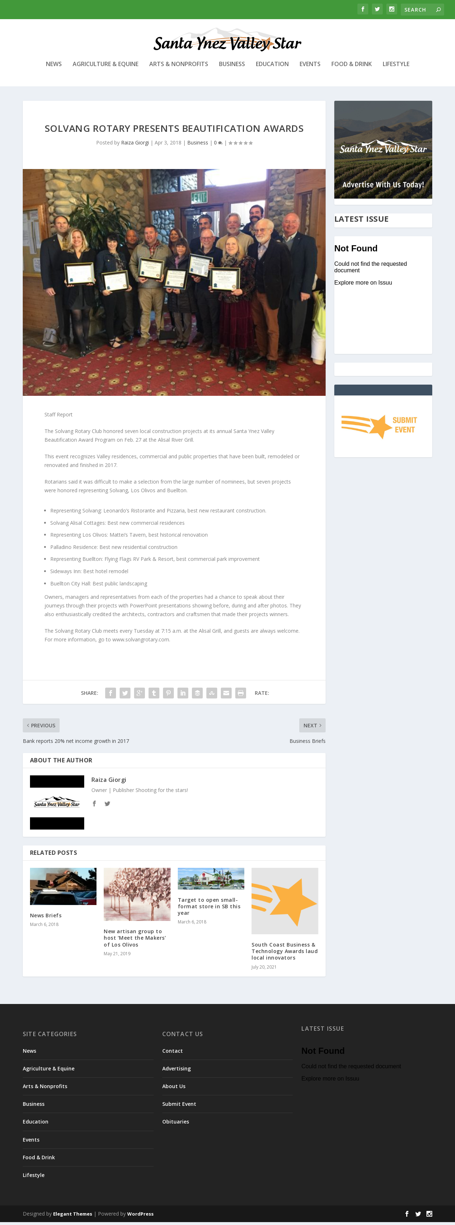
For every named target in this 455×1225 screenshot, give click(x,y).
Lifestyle (396, 67)
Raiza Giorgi (135, 145)
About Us (173, 1089)
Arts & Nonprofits (178, 67)
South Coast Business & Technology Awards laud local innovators (285, 954)
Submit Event (179, 1106)
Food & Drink (351, 67)
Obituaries (175, 1124)
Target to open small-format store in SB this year (209, 909)
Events (310, 67)
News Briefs (46, 918)
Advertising (176, 1071)
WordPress (140, 1216)
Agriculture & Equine (105, 67)
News (54, 67)
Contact (172, 1053)
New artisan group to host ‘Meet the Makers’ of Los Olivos (135, 941)
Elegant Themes (72, 1216)
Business (232, 67)
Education (272, 67)
